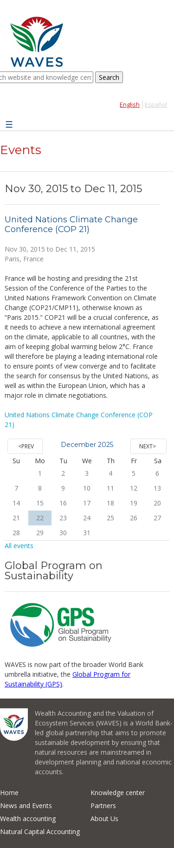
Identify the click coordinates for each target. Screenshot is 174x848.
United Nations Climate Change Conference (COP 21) (71, 224)
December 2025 (87, 444)
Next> (147, 446)
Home (9, 792)
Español (156, 105)
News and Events (26, 805)
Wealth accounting (28, 818)
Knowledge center (117, 792)
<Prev (26, 446)
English (130, 105)
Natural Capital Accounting (40, 831)
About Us (104, 818)
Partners (103, 805)
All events (19, 545)
